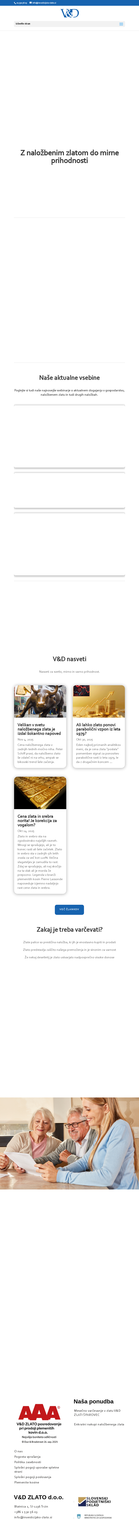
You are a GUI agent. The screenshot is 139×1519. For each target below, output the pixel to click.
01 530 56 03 (21, 3)
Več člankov (69, 909)
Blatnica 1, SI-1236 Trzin (31, 1506)
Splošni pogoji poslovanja (32, 1477)
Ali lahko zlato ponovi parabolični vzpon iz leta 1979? (98, 729)
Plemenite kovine (26, 1482)
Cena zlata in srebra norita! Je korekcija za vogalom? (37, 821)
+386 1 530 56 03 (25, 1512)
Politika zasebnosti (27, 1462)
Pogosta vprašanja (27, 1456)
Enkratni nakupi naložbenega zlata (99, 1424)
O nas (18, 1451)
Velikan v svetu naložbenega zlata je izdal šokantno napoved (39, 729)
